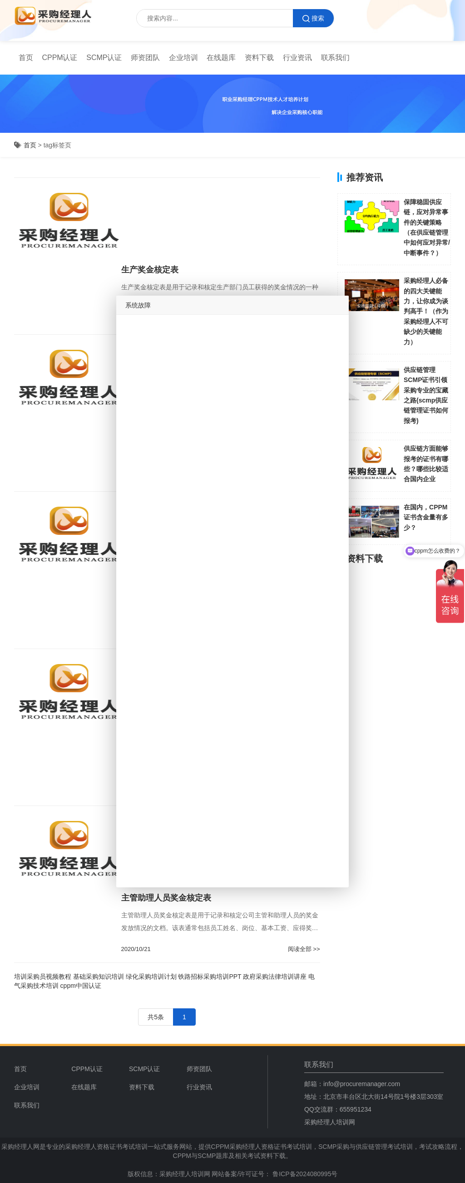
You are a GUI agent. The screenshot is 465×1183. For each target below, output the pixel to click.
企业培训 (183, 57)
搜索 (313, 18)
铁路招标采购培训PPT (209, 976)
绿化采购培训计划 (151, 976)
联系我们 (335, 57)
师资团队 (145, 57)
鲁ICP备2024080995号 (304, 1174)
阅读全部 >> (304, 949)
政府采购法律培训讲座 (275, 976)
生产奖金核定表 (149, 269)
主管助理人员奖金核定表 (166, 897)
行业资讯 (297, 57)
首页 (26, 57)
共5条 (156, 1017)
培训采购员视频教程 (42, 976)
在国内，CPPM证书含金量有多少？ (426, 517)
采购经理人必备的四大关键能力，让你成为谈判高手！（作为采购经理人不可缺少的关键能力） (426, 311)
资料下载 (259, 57)
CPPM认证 (60, 57)
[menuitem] (26, 58)
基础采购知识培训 (98, 976)
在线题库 (221, 57)
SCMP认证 (104, 57)
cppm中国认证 (80, 985)
